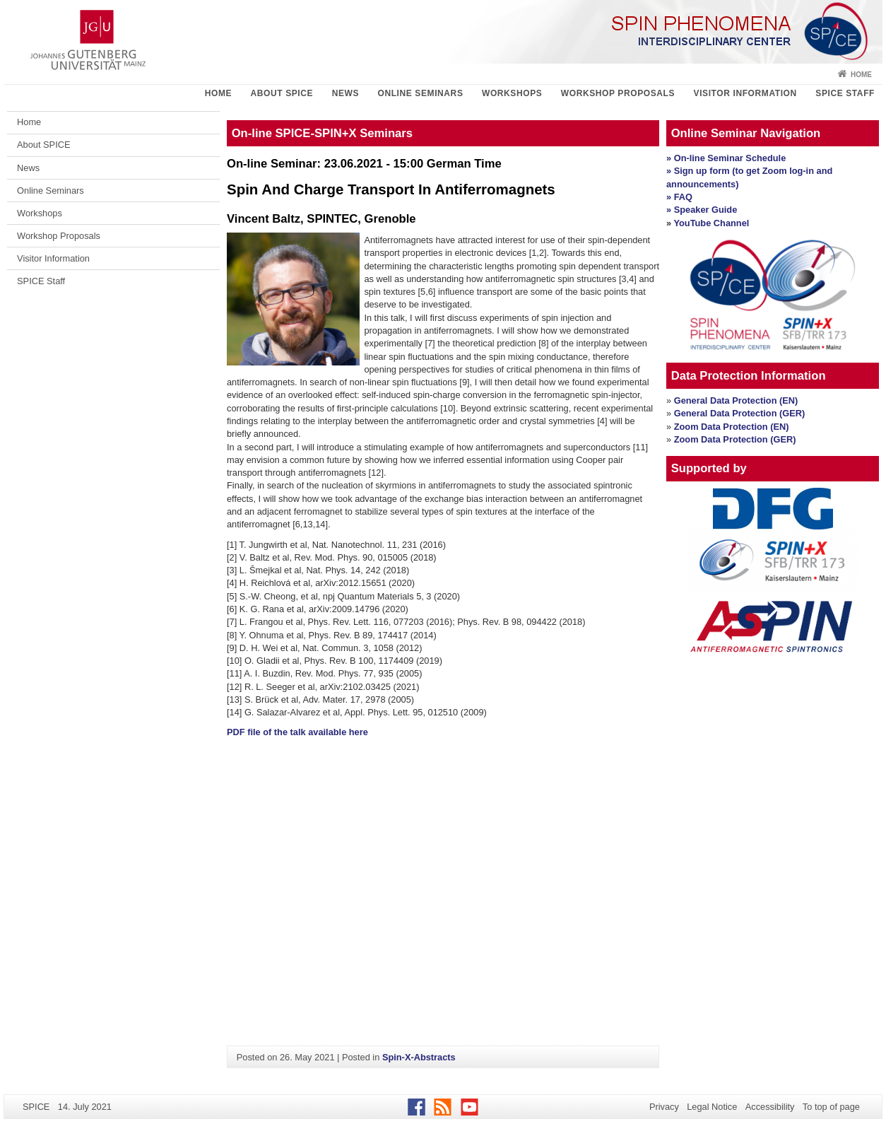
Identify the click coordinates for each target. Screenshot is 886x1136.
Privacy (664, 1106)
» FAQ (679, 197)
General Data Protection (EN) (736, 400)
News (345, 93)
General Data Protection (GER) (739, 413)
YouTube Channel (711, 223)
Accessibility (770, 1106)
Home (861, 74)
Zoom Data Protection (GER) (735, 439)
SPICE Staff (845, 93)
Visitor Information (745, 93)
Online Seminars (420, 93)
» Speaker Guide (701, 209)
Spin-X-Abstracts (419, 1057)
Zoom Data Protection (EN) (731, 426)
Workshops (512, 93)
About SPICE (282, 93)
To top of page (831, 1106)
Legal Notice (712, 1106)
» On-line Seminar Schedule (726, 158)
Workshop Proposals (618, 93)
